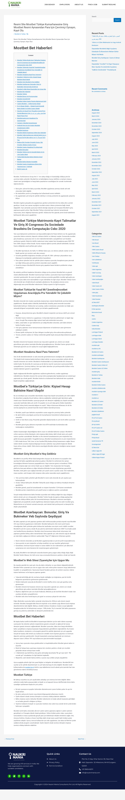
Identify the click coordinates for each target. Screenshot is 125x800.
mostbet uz (95, 398)
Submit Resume (109, 4)
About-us (79, 4)
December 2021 (97, 202)
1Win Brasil (95, 240)
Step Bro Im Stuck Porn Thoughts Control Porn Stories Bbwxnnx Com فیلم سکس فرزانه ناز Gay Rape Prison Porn (31, 120)
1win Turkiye (96, 256)
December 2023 (97, 123)
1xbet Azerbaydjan (98, 279)
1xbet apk (95, 266)
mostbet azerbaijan (98, 355)
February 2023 (96, 156)
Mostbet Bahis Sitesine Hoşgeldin (28, 171)
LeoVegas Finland (97, 332)
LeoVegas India (97, 336)
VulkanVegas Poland (98, 458)
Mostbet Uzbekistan (98, 411)
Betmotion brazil (97, 312)
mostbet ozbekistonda (99, 388)
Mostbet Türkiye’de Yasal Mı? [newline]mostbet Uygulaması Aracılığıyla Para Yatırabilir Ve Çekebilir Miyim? (30, 70)
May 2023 (95, 146)
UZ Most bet (96, 448)
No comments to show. (99, 92)
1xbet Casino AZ (97, 286)
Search (94, 16)
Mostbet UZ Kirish (98, 405)
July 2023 (95, 139)
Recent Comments (100, 89)
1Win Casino (96, 247)
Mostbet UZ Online (98, 408)
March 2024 (95, 116)
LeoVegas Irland (97, 339)
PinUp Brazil (96, 438)
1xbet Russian (96, 299)
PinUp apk (95, 434)
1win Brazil (95, 243)
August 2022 (96, 176)
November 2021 (97, 205)
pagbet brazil (96, 415)
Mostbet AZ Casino (98, 352)
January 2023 (96, 159)
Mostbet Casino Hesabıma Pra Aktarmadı (30, 157)
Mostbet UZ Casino (98, 401)
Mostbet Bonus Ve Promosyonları (28, 99)
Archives (96, 110)
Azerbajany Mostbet (98, 306)
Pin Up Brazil (96, 421)
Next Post (81, 749)
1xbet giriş (95, 293)
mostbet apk (96, 345)
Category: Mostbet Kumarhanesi (27, 130)
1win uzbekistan (97, 260)
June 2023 (95, 143)
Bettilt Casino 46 (22, 179)
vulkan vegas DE (97, 451)
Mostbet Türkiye (22, 96)
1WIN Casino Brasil (98, 250)
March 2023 (95, 153)
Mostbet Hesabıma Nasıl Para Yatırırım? (30, 75)
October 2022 (96, 169)
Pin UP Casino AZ (97, 428)
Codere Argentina (97, 322)
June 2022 (95, 182)
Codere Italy (96, 326)
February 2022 (96, 195)
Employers (65, 4)
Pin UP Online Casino (99, 431)
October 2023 (96, 129)
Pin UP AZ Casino (97, 418)
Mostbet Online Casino (99, 385)
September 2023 (97, 133)
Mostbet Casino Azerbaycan (101, 362)
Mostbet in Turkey (20, 34)
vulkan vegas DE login (99, 454)
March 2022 (95, 192)
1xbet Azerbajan (97, 276)
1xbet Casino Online (98, 289)
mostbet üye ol (30, 677)
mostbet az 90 (96, 349)
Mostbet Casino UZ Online (100, 368)
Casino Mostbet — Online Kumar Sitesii (30, 108)
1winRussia (95, 263)
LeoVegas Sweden (98, 342)
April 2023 (95, 149)
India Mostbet (96, 329)
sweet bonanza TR (98, 441)
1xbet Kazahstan (97, 296)
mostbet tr (95, 395)
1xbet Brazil (95, 283)
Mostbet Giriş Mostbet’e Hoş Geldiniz (29, 82)
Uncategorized (96, 444)
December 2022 (97, 162)
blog (93, 316)
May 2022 (95, 185)
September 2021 (97, 212)
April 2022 (95, 189)
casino (94, 319)
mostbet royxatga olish (99, 392)
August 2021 (96, 215)
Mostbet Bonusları (23, 159)
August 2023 (96, 136)
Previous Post (9, 749)
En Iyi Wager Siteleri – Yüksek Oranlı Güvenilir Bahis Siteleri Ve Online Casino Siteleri (30, 113)
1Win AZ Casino (97, 237)
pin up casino (96, 425)
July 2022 (95, 179)
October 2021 (96, 209)
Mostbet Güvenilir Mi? (24, 101)
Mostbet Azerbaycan (98, 359)
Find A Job (92, 4)
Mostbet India (96, 378)
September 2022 (97, 172)
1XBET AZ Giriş (97, 273)
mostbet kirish (96, 382)
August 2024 (96, 113)
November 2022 (97, 166)
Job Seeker (50, 4)
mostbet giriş (96, 372)
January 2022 (96, 199)
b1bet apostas (96, 309)
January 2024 (96, 119)
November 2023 (97, 126)
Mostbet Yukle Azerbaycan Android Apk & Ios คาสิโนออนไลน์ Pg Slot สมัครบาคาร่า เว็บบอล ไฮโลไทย (31, 147)
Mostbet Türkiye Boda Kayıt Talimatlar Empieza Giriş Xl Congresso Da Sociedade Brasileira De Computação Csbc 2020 (31, 62)
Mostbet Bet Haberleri (24, 94)
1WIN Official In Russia (99, 253)
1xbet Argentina (97, 270)
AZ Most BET (96, 303)
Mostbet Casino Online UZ (100, 365)
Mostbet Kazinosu (23, 137)
